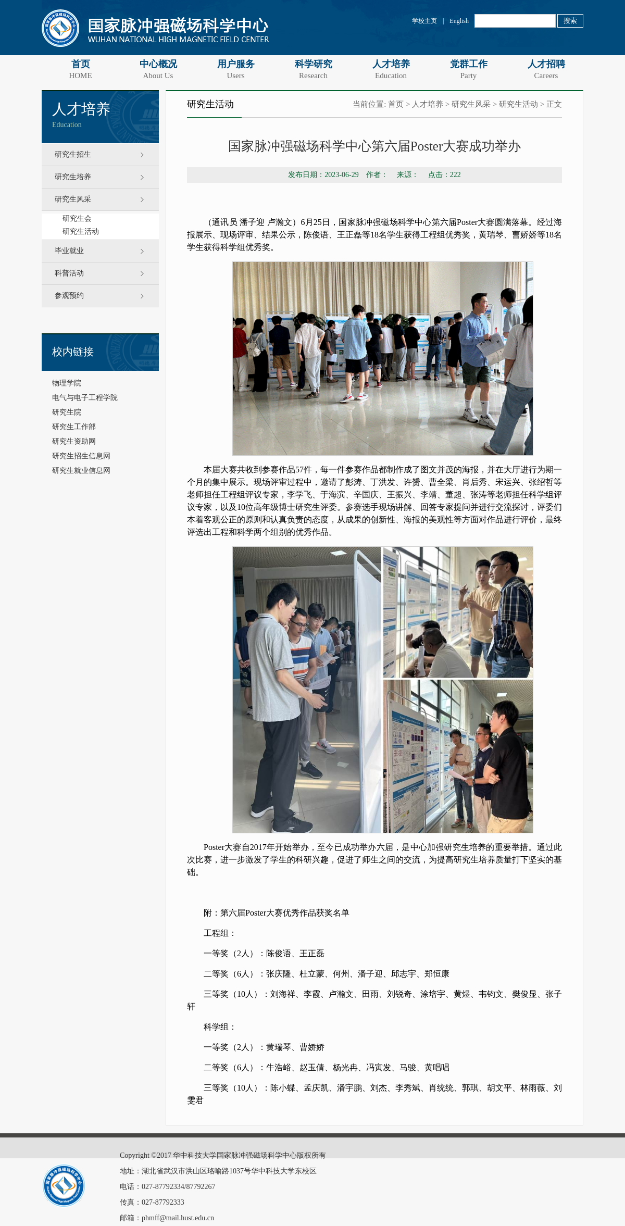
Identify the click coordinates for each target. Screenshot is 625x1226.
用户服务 (235, 69)
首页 (80, 69)
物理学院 (66, 383)
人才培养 (391, 69)
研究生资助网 (74, 441)
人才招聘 (546, 69)
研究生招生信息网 (81, 456)
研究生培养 (73, 177)
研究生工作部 (74, 427)
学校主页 (424, 20)
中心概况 (158, 69)
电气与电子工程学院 (85, 398)
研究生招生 (73, 154)
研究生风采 (73, 199)
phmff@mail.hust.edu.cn (178, 1218)
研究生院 (66, 412)
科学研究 (313, 69)
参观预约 (69, 295)
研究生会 (77, 218)
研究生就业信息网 (81, 470)
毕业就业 (69, 251)
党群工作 (468, 69)
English (459, 20)
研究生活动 (81, 231)
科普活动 (69, 273)
